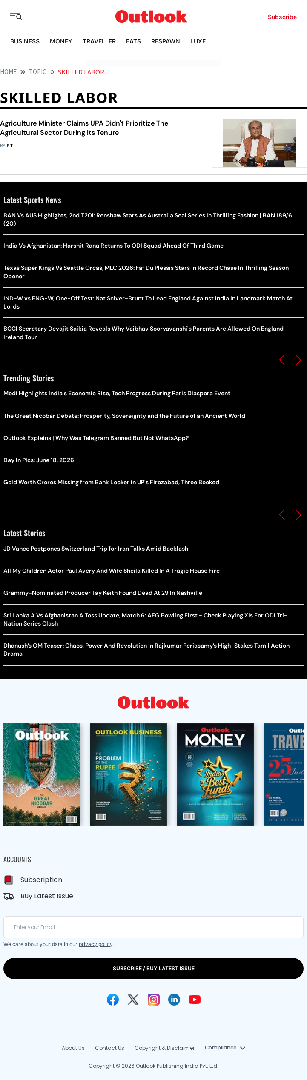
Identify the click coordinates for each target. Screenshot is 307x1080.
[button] (282, 360)
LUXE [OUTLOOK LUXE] (198, 41)
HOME (8, 72)
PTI (10, 145)
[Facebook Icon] (113, 999)
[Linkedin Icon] (174, 999)
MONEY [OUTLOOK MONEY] (61, 41)
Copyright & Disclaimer (165, 1047)
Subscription (41, 880)
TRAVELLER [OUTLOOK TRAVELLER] (99, 41)
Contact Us (109, 1047)
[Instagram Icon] (154, 999)
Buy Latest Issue (46, 896)
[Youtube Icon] (194, 999)
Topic (37, 72)
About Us (73, 1047)
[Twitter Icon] (133, 999)
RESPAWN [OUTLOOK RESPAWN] (165, 41)
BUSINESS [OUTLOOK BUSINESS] (25, 41)
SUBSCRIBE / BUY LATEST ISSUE (154, 968)
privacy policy (95, 944)
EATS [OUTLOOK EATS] (133, 41)
